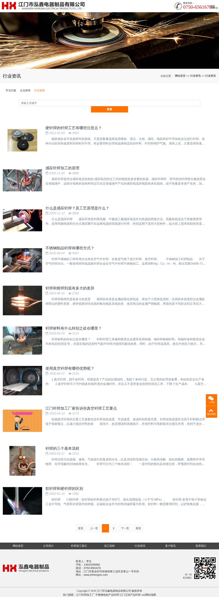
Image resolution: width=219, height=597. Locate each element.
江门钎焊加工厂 (85, 585)
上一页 (94, 518)
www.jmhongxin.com (96, 565)
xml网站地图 (148, 585)
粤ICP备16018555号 (109, 593)
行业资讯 (195, 75)
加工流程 (109, 536)
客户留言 (170, 536)
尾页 (138, 518)
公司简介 (48, 536)
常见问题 (11, 90)
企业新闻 (25, 90)
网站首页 (180, 75)
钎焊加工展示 (79, 536)
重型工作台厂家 (123, 589)
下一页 (125, 518)
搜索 (200, 102)
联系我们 (201, 536)
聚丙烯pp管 (106, 589)
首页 (80, 518)
